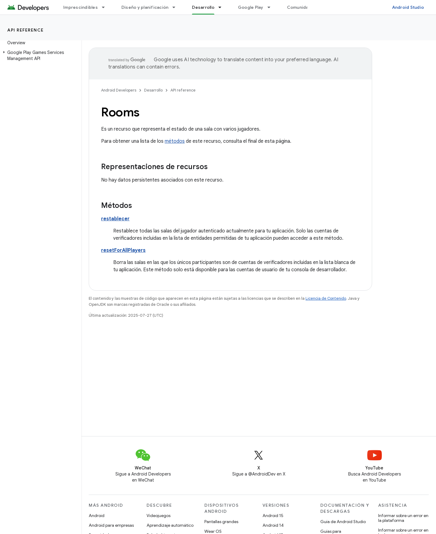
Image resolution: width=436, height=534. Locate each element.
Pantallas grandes (221, 521)
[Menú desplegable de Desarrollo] (222, 7)
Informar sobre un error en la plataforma (403, 518)
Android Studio (408, 7)
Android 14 (273, 525)
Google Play (250, 7)
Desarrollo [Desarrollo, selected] (203, 7)
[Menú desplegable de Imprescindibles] (106, 7)
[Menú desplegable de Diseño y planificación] (176, 7)
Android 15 (273, 515)
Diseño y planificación (145, 7)
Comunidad (299, 7)
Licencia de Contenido (326, 298)
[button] (39, 55)
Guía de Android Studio (343, 521)
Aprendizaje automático (170, 525)
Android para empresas (111, 525)
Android (96, 515)
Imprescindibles (80, 7)
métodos (175, 141)
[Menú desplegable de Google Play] (271, 7)
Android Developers (118, 90)
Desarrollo (153, 90)
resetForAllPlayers (123, 250)
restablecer (115, 219)
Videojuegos (158, 515)
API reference (25, 30)
